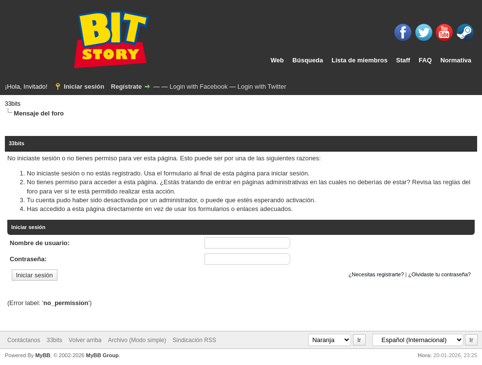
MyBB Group (102, 355)
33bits (12, 103)
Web (277, 60)
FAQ (425, 60)
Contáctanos (23, 340)
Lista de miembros (360, 60)
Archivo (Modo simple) (137, 340)
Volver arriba (85, 340)
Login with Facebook (198, 86)
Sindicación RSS (194, 340)
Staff (403, 60)
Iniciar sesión (84, 86)
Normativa (455, 60)
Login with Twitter (262, 86)
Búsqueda (308, 60)
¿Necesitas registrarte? (376, 274)
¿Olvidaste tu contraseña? (439, 274)
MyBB (42, 355)
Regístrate (126, 86)
